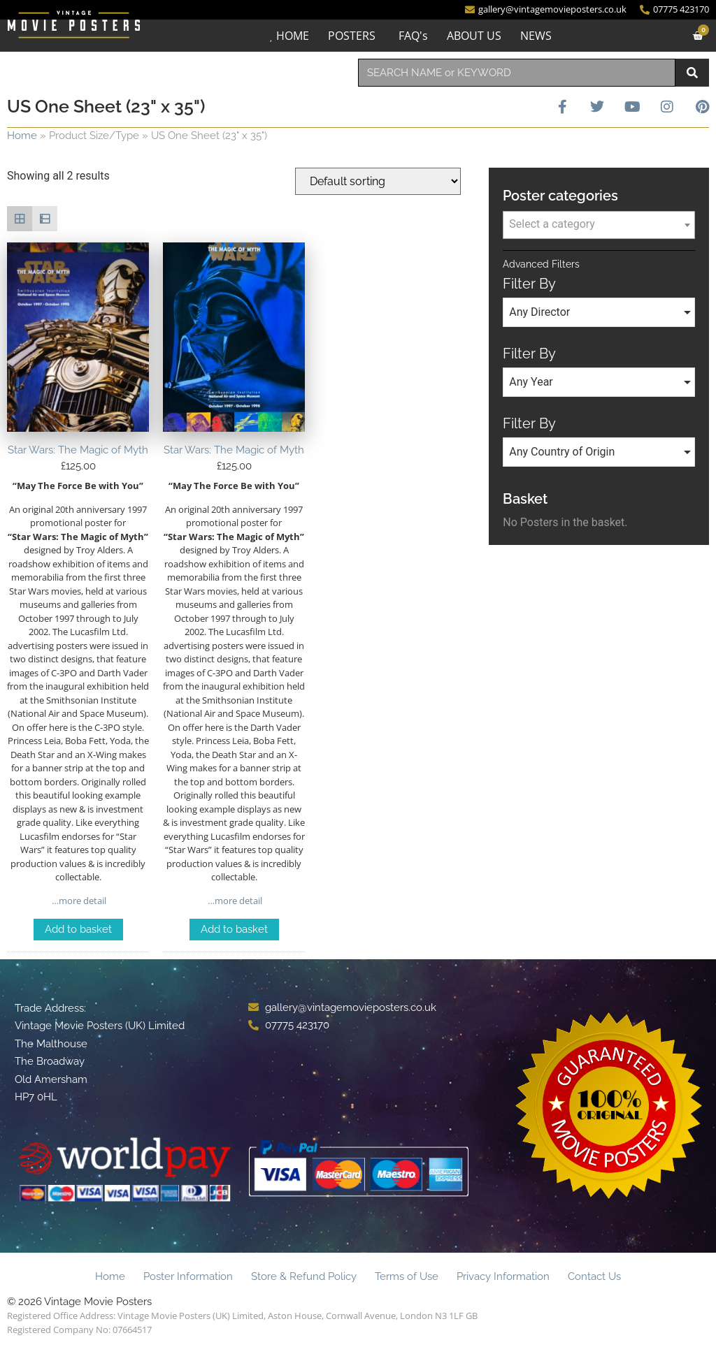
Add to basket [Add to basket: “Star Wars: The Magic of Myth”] (78, 929)
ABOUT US (474, 35)
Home (22, 135)
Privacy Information (503, 1276)
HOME (292, 35)
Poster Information (188, 1276)
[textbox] (598, 224)
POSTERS (351, 35)
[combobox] (516, 73)
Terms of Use (406, 1276)
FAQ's (413, 35)
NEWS (536, 35)
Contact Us (594, 1276)
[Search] (692, 73)
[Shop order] (378, 181)
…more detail (78, 900)
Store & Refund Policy (304, 1276)
